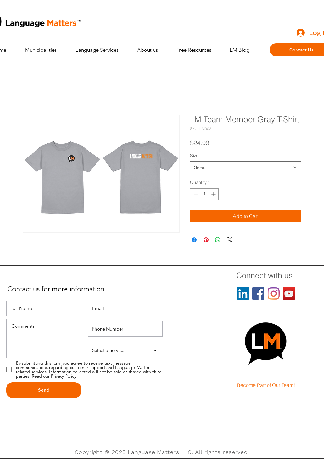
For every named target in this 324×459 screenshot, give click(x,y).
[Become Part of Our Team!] (266, 385)
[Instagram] (274, 293)
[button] (101, 50)
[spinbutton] (204, 194)
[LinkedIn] (243, 293)
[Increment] (214, 194)
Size (194, 155)
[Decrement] (195, 194)
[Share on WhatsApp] (218, 240)
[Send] (43, 390)
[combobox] (245, 167)
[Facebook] (258, 293)
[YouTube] (289, 293)
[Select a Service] (125, 350)
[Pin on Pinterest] (206, 240)
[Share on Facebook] (194, 240)
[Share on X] (229, 240)
